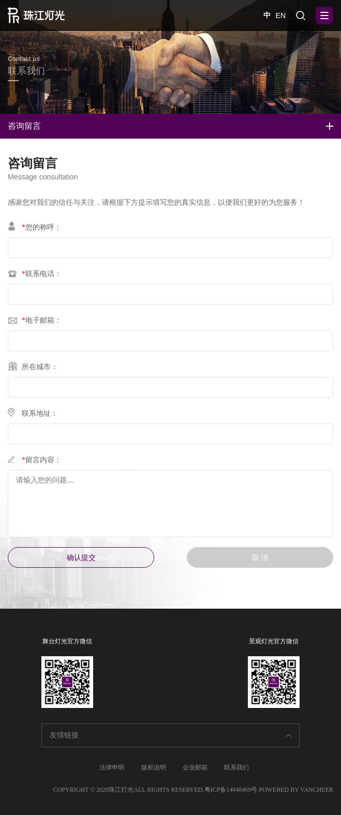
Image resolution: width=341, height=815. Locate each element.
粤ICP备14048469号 (231, 789)
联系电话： (35, 275)
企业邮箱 (195, 767)
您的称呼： (35, 228)
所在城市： (33, 368)
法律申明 (111, 767)
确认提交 (81, 561)
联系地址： (33, 415)
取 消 (260, 561)
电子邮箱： (35, 321)
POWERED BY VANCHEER (296, 789)
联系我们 (236, 767)
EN (281, 15)
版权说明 (153, 767)
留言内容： (35, 461)
